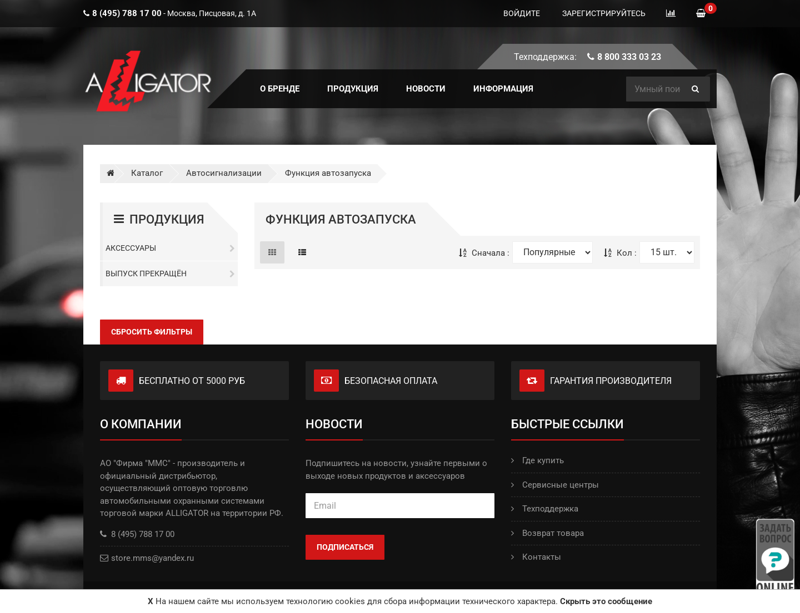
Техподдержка (544, 509)
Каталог (147, 173)
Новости (426, 89)
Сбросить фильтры (151, 331)
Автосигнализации (224, 173)
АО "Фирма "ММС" (135, 463)
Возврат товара (547, 533)
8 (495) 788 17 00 (137, 534)
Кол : (620, 253)
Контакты (536, 557)
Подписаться (345, 547)
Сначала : (484, 253)
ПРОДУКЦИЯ (352, 89)
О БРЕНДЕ (279, 89)
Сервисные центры (555, 485)
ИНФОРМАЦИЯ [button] (503, 89)
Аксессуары (170, 248)
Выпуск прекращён (170, 273)
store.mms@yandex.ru (152, 558)
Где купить (537, 460)
